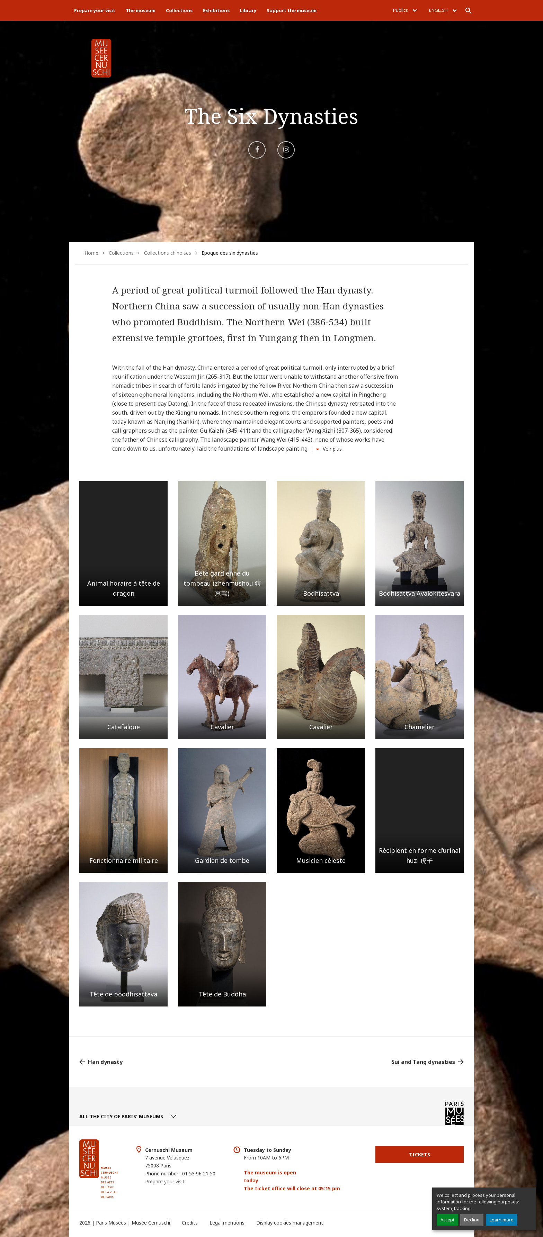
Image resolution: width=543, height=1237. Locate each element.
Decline (472, 1220)
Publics (405, 10)
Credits (190, 1222)
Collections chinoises (167, 253)
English (443, 10)
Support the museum (292, 10)
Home (91, 253)
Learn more (502, 1220)
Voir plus (332, 448)
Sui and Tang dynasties (423, 1062)
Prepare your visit (94, 10)
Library (248, 10)
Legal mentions (227, 1222)
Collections (179, 10)
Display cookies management (289, 1222)
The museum (140, 10)
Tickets (419, 1154)
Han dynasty (105, 1062)
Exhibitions (216, 10)
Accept (447, 1220)
